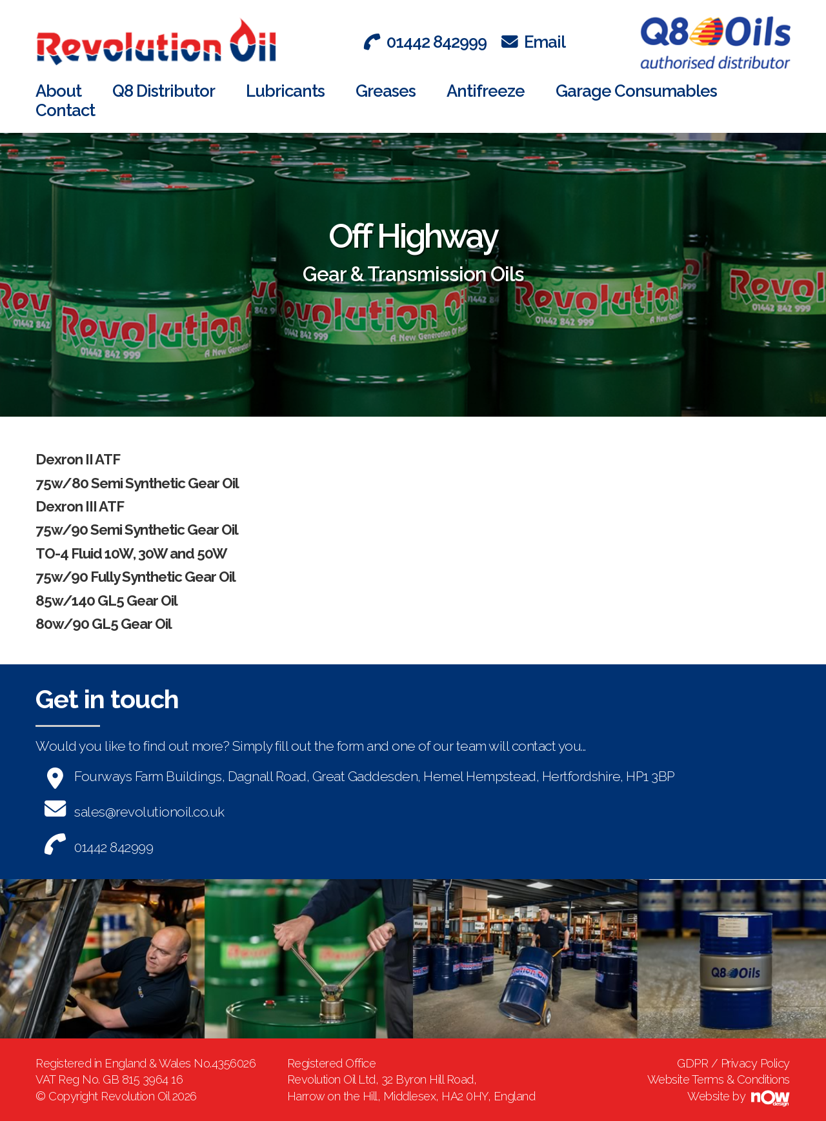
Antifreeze (486, 91)
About (58, 91)
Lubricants (285, 91)
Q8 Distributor (163, 91)
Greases (386, 91)
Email (533, 42)
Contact (65, 110)
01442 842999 (425, 42)
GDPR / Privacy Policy (733, 1063)
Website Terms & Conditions (718, 1079)
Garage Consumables (636, 91)
